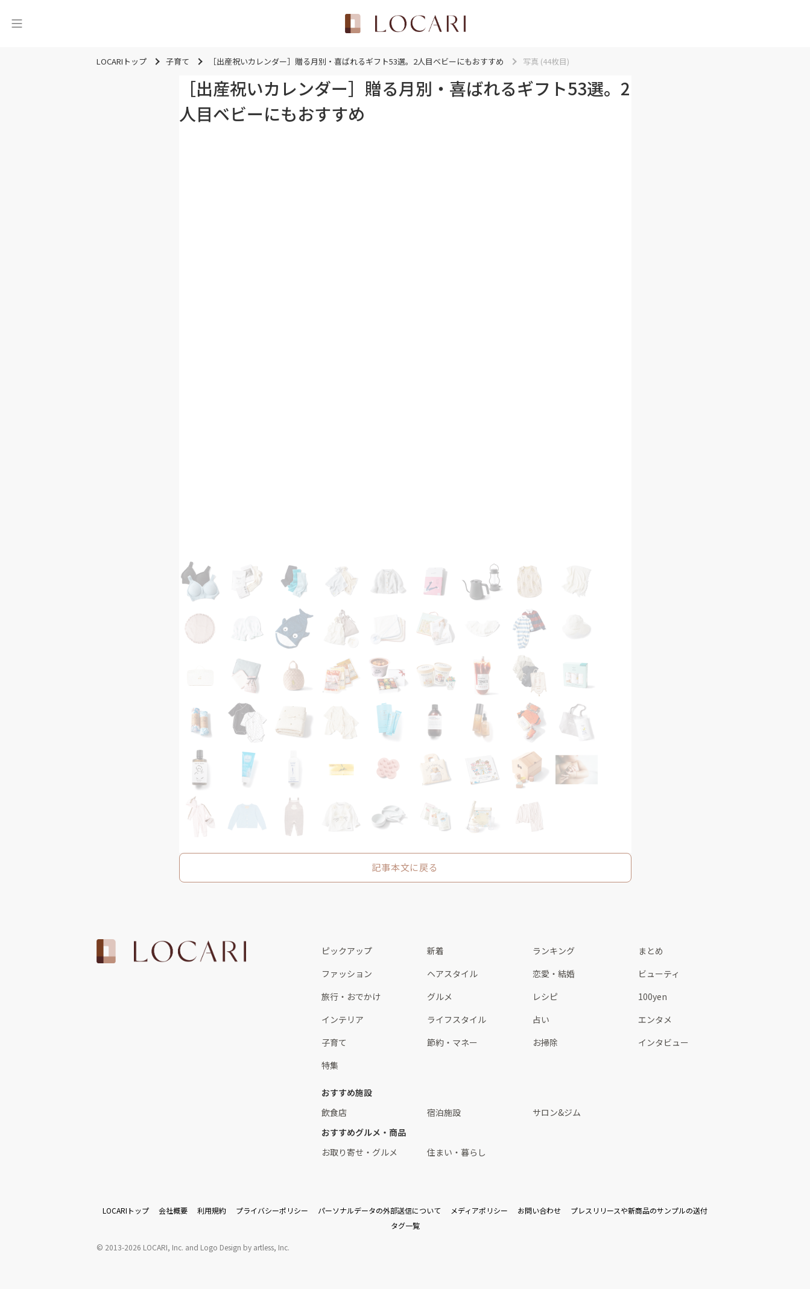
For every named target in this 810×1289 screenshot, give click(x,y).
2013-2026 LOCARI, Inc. (144, 1247)
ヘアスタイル (452, 974)
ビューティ (659, 974)
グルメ (439, 996)
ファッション (346, 974)
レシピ (545, 996)
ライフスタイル (456, 1019)
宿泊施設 (444, 1112)
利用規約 (211, 1210)
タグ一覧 (405, 1225)
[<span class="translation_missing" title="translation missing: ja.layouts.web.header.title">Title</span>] (405, 23)
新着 (435, 951)
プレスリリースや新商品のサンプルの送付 (639, 1210)
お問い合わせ (539, 1210)
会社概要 (173, 1210)
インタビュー (663, 1042)
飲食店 (334, 1112)
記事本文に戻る (405, 867)
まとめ (650, 951)
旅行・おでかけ (351, 996)
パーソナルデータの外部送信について (379, 1210)
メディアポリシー (479, 1210)
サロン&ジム (557, 1112)
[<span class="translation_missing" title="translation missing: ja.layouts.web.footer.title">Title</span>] (171, 951)
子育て (334, 1042)
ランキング (554, 951)
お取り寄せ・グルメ (359, 1152)
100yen (652, 996)
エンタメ (655, 1019)
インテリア (342, 1019)
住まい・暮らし (456, 1152)
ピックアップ (346, 951)
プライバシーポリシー (272, 1210)
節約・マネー (452, 1042)
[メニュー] (17, 23)
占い (541, 1019)
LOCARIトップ (126, 1210)
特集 (329, 1065)
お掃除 (545, 1042)
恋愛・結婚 (554, 974)
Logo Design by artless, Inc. (245, 1247)
